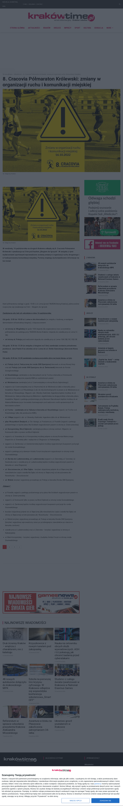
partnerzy (97, 784)
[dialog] (61, 786)
